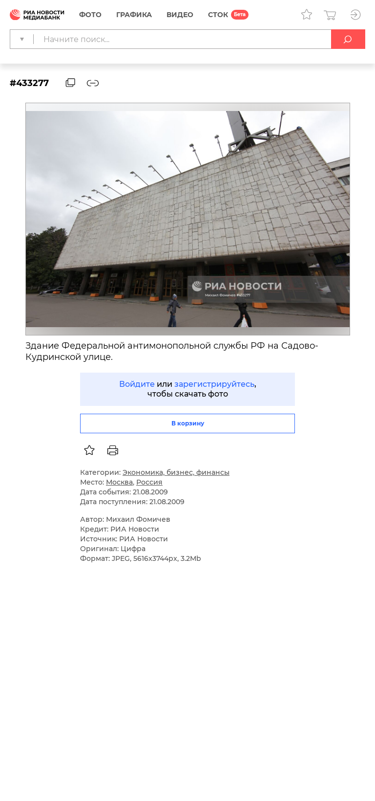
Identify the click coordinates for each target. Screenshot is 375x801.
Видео (180, 14)
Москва (119, 482)
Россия (149, 482)
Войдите (137, 384)
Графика (134, 14)
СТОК (218, 14)
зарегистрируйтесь (214, 384)
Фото (90, 14)
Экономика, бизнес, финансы (176, 472)
